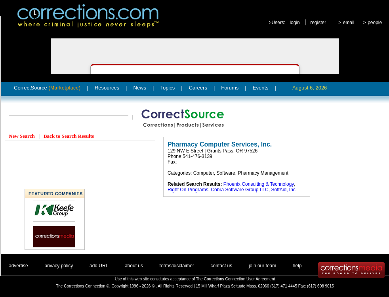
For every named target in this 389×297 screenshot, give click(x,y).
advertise (18, 265)
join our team (262, 265)
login (294, 22)
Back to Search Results (69, 136)
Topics (167, 88)
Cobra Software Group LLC (239, 189)
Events (261, 88)
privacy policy (58, 265)
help (297, 265)
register (318, 22)
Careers (198, 88)
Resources (107, 88)
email (349, 22)
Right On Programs (188, 189)
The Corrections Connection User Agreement (235, 279)
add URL (99, 265)
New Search (22, 136)
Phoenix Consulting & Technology (258, 184)
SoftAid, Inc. (284, 189)
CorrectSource (47, 88)
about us (134, 265)
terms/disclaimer (177, 265)
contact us (222, 265)
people (375, 22)
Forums (229, 88)
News (140, 88)
